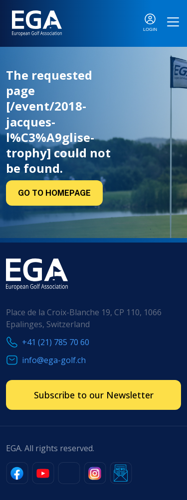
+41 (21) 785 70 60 (55, 342)
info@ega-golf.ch (54, 360)
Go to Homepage (54, 193)
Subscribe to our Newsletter (94, 395)
